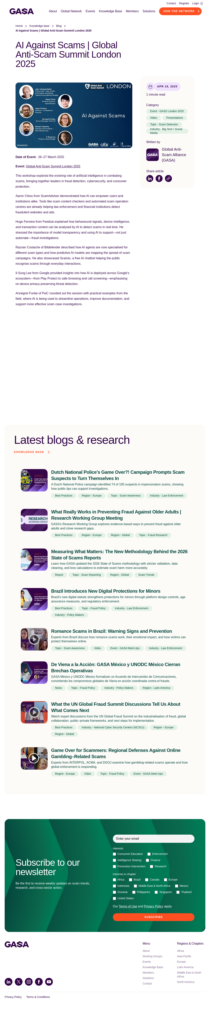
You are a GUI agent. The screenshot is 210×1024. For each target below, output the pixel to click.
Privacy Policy (13, 1009)
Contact (171, 3)
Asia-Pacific (184, 968)
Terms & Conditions (38, 1009)
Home (19, 26)
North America (185, 994)
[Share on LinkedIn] (149, 179)
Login (197, 3)
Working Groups (152, 968)
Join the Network (180, 11)
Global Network (71, 11)
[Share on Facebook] (159, 179)
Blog (59, 26)
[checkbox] (154, 873)
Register (184, 3)
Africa (180, 963)
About (53, 11)
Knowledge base (39, 26)
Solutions (149, 11)
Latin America (185, 979)
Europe (181, 974)
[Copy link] (168, 179)
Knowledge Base (111, 11)
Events (90, 11)
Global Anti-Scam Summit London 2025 (53, 167)
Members (132, 11)
